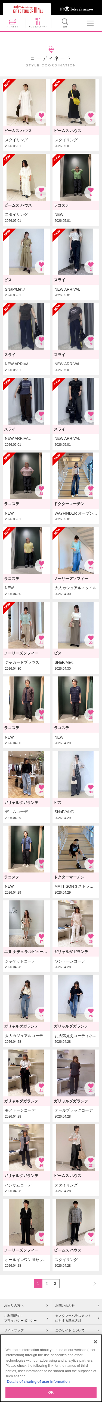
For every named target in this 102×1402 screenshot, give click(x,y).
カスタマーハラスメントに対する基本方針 (73, 1318)
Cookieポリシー (15, 1342)
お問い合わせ (65, 1305)
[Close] (95, 1357)
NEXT (92, 1283)
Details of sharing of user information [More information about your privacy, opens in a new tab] (38, 1396)
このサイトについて (70, 1330)
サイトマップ (14, 1330)
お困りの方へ (14, 1305)
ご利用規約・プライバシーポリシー (20, 1318)
